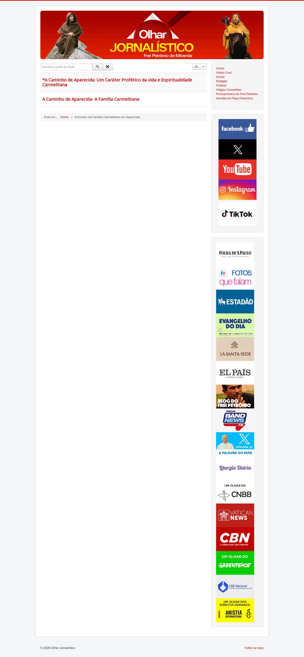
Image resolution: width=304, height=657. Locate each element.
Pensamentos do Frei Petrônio (237, 94)
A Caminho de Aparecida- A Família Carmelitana (90, 99)
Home (220, 68)
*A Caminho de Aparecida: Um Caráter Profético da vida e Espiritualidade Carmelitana (117, 82)
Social (220, 77)
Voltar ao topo (254, 648)
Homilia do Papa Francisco (234, 98)
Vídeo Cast (223, 72)
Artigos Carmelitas (228, 89)
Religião (221, 81)
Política (221, 85)
